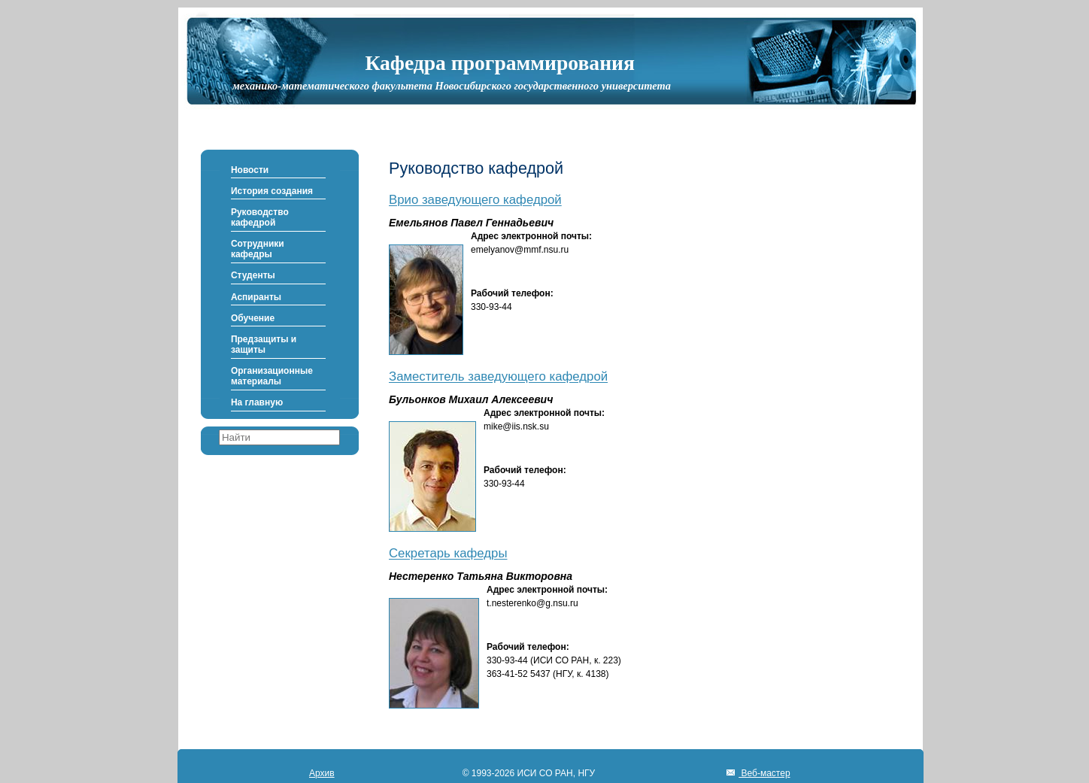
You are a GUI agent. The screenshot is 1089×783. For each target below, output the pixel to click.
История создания (272, 191)
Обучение (253, 318)
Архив (322, 773)
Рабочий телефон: (512, 293)
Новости (249, 170)
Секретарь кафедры (448, 554)
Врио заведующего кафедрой (475, 200)
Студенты (253, 275)
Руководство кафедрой (260, 217)
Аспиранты (256, 297)
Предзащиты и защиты (263, 344)
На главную (257, 402)
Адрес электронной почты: (531, 236)
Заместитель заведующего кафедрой (498, 377)
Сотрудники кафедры (257, 248)
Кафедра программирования (500, 62)
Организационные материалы (272, 376)
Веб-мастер (764, 773)
